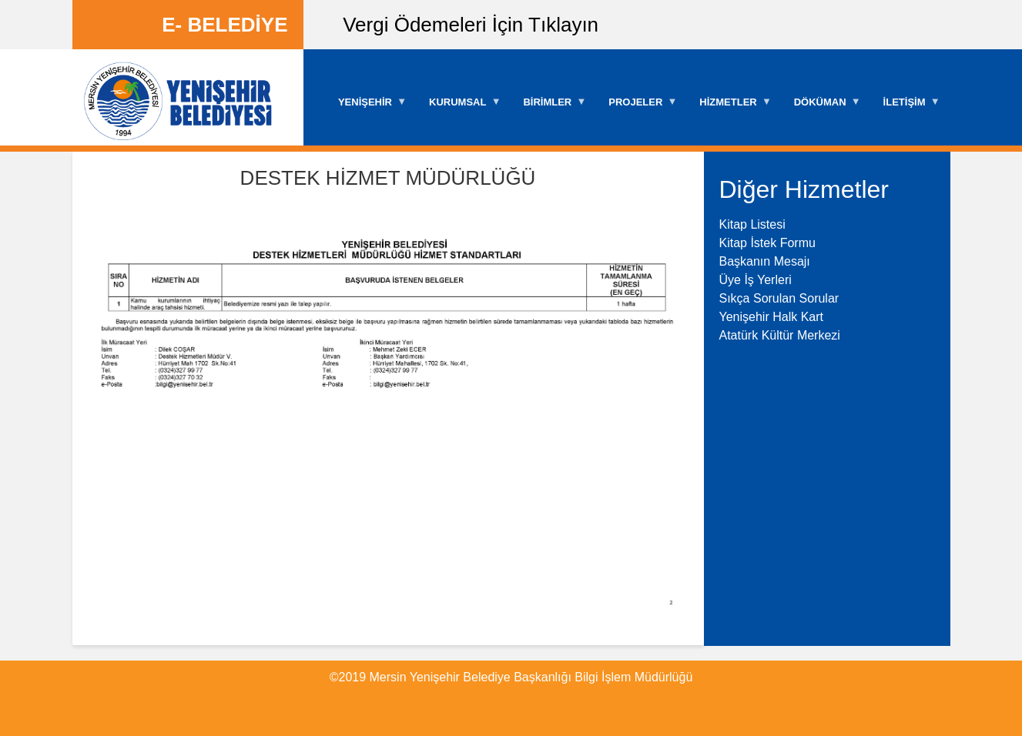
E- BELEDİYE (224, 24)
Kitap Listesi (752, 224)
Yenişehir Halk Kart (771, 316)
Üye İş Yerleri (755, 279)
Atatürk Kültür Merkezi (779, 335)
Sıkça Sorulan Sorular (779, 298)
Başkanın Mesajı (764, 261)
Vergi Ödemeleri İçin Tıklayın (470, 24)
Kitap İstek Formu (767, 242)
